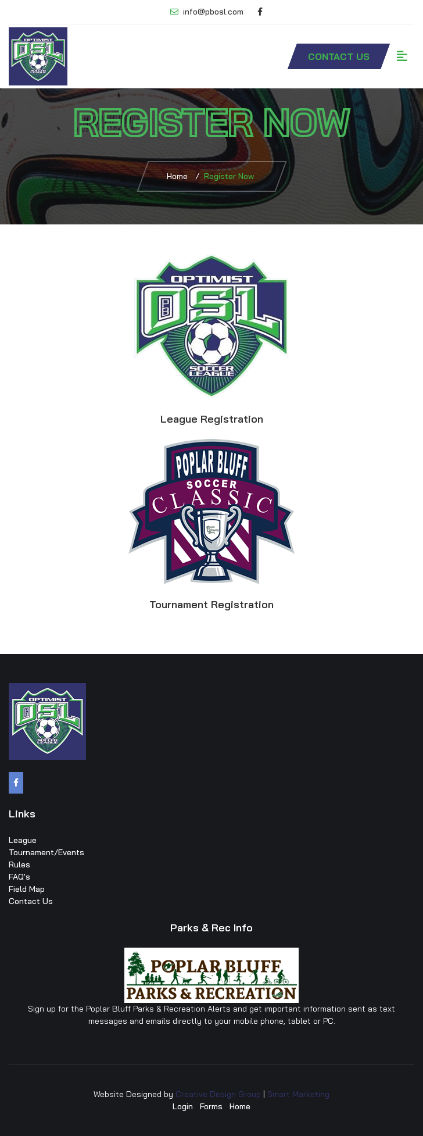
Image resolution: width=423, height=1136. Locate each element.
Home (177, 176)
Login (183, 1106)
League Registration (211, 419)
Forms (211, 1106)
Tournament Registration (211, 604)
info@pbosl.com (206, 11)
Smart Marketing (298, 1094)
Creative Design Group (218, 1094)
